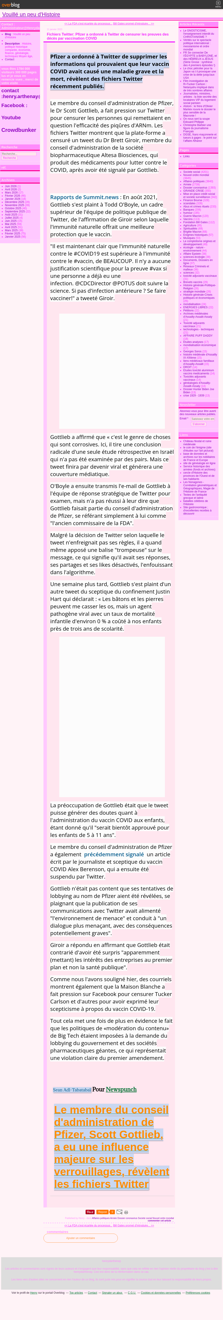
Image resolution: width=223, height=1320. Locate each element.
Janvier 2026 (13, 198)
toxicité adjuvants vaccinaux (200, 275)
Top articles (76, 1292)
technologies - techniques (198, 329)
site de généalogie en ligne (199, 463)
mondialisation (192, 304)
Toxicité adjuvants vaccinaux (194, 325)
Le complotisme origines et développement (199, 243)
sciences (188, 272)
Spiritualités (190, 228)
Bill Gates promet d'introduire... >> (133, 23)
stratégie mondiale (194, 291)
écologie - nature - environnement (194, 249)
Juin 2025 (11, 221)
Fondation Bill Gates (195, 222)
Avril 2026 (11, 189)
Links (186, 156)
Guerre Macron (192, 216)
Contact (9, 59)
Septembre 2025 (15, 211)
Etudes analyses (193, 342)
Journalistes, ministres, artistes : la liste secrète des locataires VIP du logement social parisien (200, 98)
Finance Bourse (192, 200)
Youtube (11, 117)
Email (183, 418)
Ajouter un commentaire (80, 1238)
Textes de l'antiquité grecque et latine (195, 496)
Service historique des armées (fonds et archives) (199, 468)
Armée (113, 1218)
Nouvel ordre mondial (163, 1218)
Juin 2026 (11, 186)
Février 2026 (13, 195)
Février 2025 (13, 233)
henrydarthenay (111, 1261)
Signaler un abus (112, 1292)
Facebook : (14, 105)
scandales (189, 203)
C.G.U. (132, 1292)
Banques (188, 209)
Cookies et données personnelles (161, 1292)
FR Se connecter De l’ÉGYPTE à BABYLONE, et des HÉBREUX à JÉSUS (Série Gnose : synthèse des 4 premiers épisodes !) (200, 59)
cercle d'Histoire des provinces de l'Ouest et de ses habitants (198, 476)
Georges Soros (192, 351)
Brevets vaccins (192, 282)
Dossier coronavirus (127, 1218)
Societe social (145, 1218)
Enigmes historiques (195, 234)
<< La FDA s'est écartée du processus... (88, 23)
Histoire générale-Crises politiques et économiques (199, 296)
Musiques (189, 238)
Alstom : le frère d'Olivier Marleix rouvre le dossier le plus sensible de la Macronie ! (199, 111)
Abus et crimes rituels (196, 206)
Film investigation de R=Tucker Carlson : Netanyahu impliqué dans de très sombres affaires (198, 85)
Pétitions (188, 310)
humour (188, 212)
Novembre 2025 (15, 205)
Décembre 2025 (15, 202)
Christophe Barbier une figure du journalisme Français (197, 128)
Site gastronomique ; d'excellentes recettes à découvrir (197, 510)
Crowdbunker (19, 130)
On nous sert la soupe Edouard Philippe (196, 120)
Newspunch (121, 1089)
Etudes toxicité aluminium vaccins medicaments (198, 372)
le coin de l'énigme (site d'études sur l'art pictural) (198, 449)
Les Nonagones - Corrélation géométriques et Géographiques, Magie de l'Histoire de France (200, 487)
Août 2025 (11, 214)
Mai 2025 (11, 224)
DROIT (187, 367)
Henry (33, 1292)
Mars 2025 (11, 230)
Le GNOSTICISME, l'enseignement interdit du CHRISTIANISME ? (198, 33)
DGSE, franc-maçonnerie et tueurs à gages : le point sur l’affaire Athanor (200, 137)
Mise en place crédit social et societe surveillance (199, 195)
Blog (8, 34)
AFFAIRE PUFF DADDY (198, 335)
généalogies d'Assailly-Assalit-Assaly (197, 384)
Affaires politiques (101, 1218)
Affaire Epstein (192, 253)
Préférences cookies (198, 1292)
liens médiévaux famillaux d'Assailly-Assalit (198, 362)
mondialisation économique (199, 345)
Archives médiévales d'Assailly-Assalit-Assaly (197, 315)
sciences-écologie (194, 257)
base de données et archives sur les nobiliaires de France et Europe (199, 457)
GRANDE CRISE (193, 190)
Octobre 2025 (13, 208)
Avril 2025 (11, 227)
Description (12, 43)
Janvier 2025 (13, 236)
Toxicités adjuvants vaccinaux (194, 378)
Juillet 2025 (12, 217)
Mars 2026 (11, 192)
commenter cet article (160, 1220)
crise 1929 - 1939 (193, 395)
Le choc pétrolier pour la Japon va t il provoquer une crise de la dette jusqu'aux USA (199, 73)
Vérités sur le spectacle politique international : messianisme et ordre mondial (197, 44)
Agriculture (189, 225)
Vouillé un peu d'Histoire (31, 14)
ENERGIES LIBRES (195, 307)
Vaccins (188, 219)
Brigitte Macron (192, 231)
